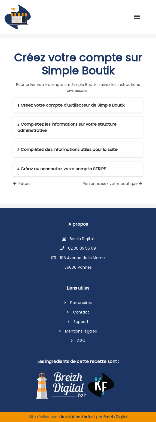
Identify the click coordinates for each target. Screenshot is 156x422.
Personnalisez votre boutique (113, 183)
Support (81, 321)
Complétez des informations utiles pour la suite (67, 149)
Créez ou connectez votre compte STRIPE (61, 169)
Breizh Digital (115, 417)
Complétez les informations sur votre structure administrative (67, 127)
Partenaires (81, 302)
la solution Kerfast (78, 417)
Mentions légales (81, 331)
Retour (22, 183)
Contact (81, 312)
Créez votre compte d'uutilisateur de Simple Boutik (70, 105)
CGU (81, 340)
